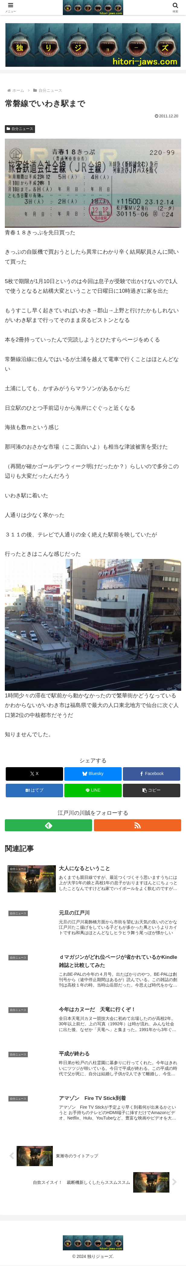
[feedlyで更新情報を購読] (48, 825)
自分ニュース (20, 129)
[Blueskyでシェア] (93, 774)
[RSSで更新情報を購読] (137, 825)
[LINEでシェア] (93, 790)
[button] (151, 790)
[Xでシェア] (34, 774)
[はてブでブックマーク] (34, 790)
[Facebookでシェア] (151, 774)
